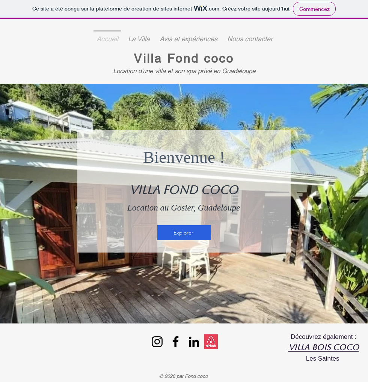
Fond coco (200, 58)
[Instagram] (157, 341)
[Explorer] (184, 232)
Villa (150, 58)
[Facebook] (175, 341)
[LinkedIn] (194, 341)
